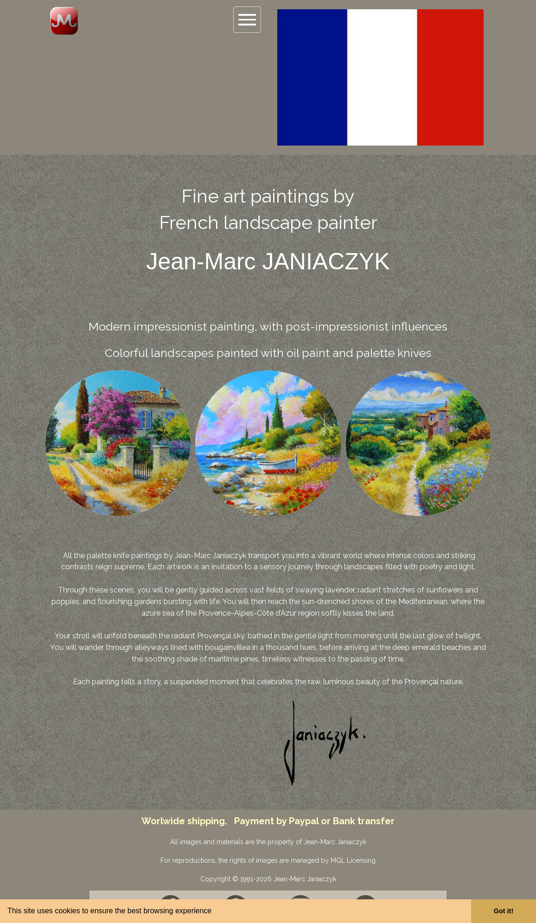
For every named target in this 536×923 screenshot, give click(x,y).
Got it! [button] (503, 911)
